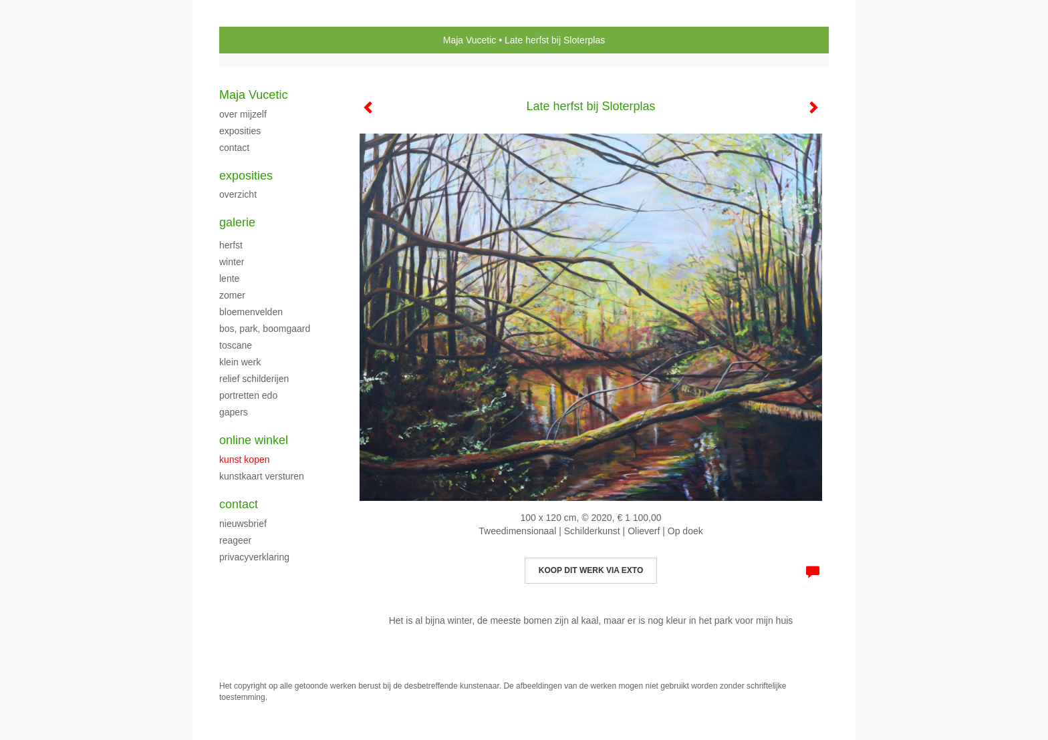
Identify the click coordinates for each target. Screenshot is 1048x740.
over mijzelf (243, 114)
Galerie (237, 222)
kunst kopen (244, 459)
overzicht (238, 194)
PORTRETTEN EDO (248, 395)
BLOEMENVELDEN (251, 312)
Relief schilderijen (254, 378)
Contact (238, 504)
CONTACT (234, 147)
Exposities (246, 175)
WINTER (231, 261)
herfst (231, 245)
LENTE (229, 278)
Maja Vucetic (470, 40)
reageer (235, 540)
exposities (240, 131)
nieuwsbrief (243, 523)
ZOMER (232, 295)
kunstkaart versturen (261, 476)
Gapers (233, 412)
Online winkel (253, 440)
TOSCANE (235, 345)
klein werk (240, 362)
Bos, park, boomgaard (264, 328)
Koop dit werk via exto (591, 570)
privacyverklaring (254, 557)
